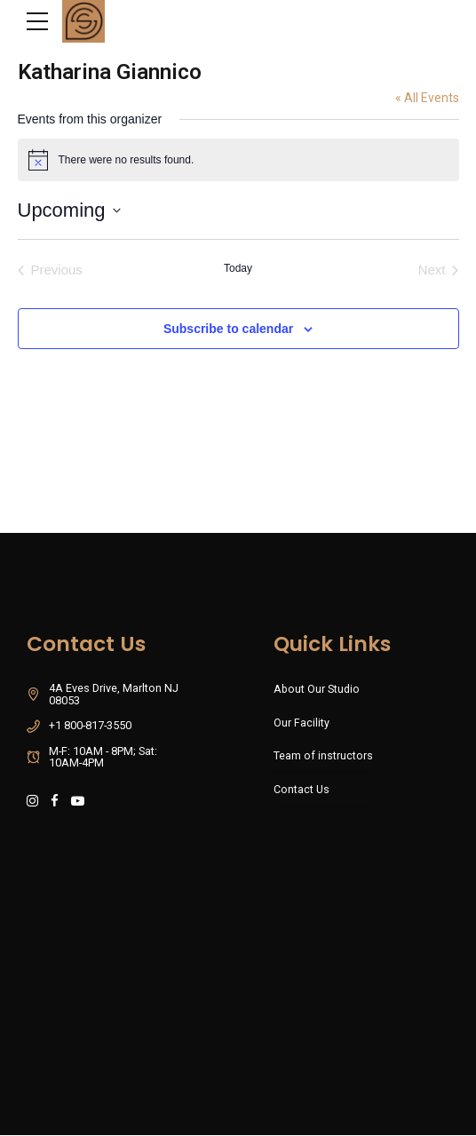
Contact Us (301, 790)
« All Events (427, 98)
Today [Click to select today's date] (238, 268)
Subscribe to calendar (228, 329)
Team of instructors (323, 756)
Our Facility (301, 722)
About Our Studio (317, 688)
